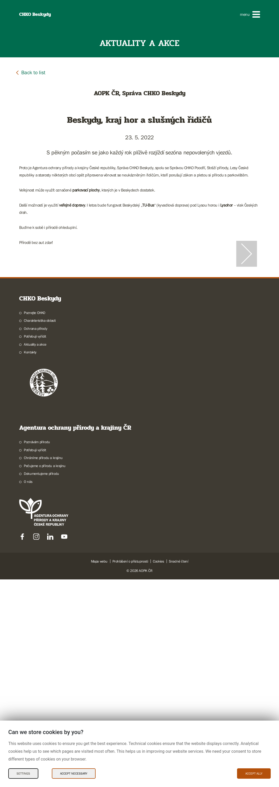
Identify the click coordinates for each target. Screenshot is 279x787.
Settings (23, 773)
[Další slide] (246, 358)
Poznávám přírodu (37, 649)
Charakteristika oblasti (40, 528)
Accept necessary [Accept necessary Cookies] (73, 773)
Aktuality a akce (35, 552)
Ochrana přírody (35, 536)
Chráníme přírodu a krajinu (43, 665)
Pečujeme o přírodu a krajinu (45, 673)
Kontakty (30, 560)
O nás (28, 689)
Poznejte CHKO (34, 520)
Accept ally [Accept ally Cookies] (253, 773)
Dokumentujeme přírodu (41, 681)
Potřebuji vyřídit (35, 544)
